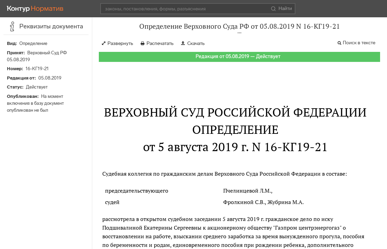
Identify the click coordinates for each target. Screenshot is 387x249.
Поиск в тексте (359, 43)
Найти (281, 8)
